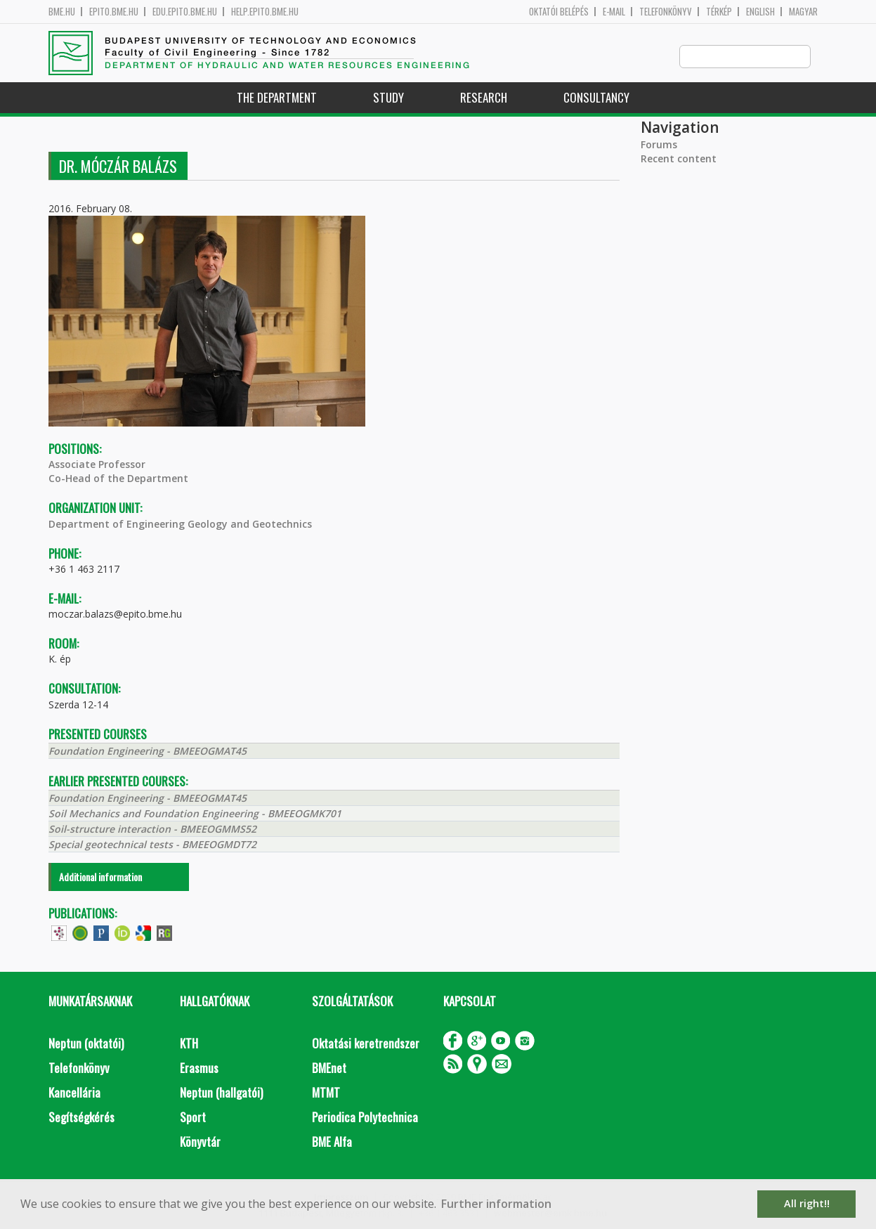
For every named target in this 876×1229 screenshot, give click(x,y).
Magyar (803, 11)
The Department (277, 98)
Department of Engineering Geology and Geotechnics (180, 524)
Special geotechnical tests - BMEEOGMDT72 (152, 845)
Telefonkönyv (665, 11)
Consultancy (596, 98)
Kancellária (74, 1093)
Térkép (719, 11)
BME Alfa (332, 1142)
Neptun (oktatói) (86, 1044)
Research (483, 98)
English (760, 11)
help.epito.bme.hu (265, 11)
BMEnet (329, 1068)
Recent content (679, 159)
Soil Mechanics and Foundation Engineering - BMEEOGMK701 (194, 814)
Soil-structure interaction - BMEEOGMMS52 (152, 829)
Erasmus (199, 1068)
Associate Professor (96, 465)
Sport (193, 1117)
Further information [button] (496, 1203)
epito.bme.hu (113, 11)
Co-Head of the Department (118, 479)
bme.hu (61, 11)
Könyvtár (200, 1142)
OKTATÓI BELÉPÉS (559, 11)
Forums (659, 145)
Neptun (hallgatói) (221, 1093)
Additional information (100, 877)
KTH (189, 1044)
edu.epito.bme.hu (184, 11)
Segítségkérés (81, 1117)
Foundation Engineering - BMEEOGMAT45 (147, 751)
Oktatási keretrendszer (365, 1044)
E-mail (614, 11)
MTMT (326, 1093)
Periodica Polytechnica (365, 1117)
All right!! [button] (807, 1203)
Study (388, 98)
